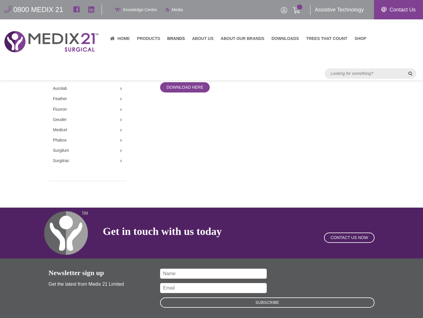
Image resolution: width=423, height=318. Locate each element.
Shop (360, 38)
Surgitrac (87, 160)
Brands (176, 38)
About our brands (242, 38)
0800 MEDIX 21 (33, 10)
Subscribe (267, 302)
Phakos (87, 140)
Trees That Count (327, 38)
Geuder (87, 119)
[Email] (213, 288)
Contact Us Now (349, 237)
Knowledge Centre (136, 9)
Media (174, 9)
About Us (203, 38)
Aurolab (87, 88)
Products (148, 38)
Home (120, 38)
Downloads (285, 38)
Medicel (87, 129)
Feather (87, 98)
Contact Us (398, 10)
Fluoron (87, 109)
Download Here (185, 87)
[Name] (213, 274)
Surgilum (87, 150)
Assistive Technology (339, 10)
